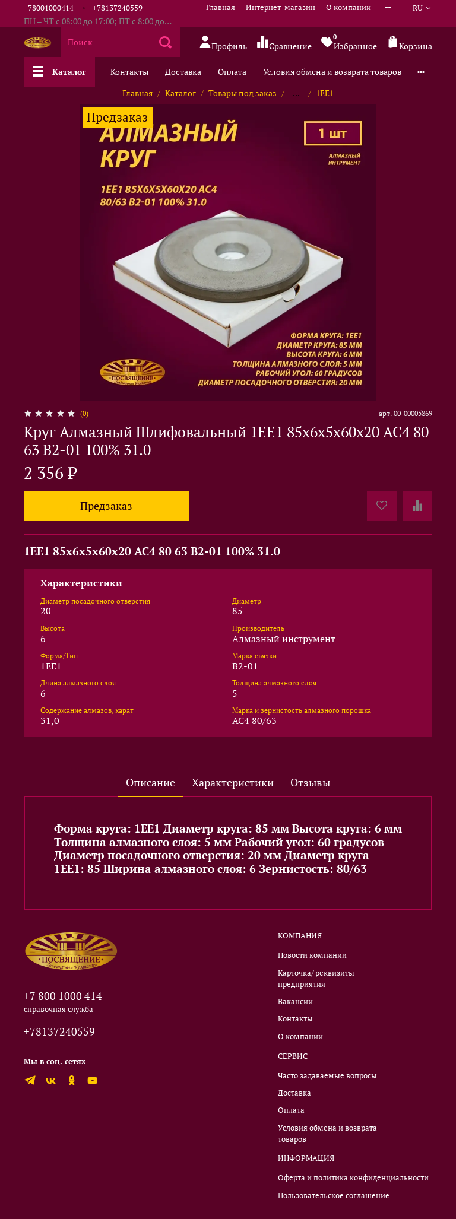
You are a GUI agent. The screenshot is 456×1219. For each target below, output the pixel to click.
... (296, 93)
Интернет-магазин (280, 7)
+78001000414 (49, 8)
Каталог (59, 71)
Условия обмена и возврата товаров (332, 71)
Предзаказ (106, 506)
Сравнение (284, 43)
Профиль (223, 43)
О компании (348, 7)
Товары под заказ (242, 93)
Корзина (409, 43)
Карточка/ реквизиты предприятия (316, 978)
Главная (220, 7)
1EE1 (325, 93)
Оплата (232, 71)
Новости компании (312, 955)
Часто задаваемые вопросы (327, 1076)
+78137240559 (117, 8)
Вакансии (295, 1001)
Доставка (183, 71)
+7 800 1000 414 (63, 996)
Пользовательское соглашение (334, 1196)
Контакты (129, 71)
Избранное (349, 42)
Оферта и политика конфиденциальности (353, 1178)
